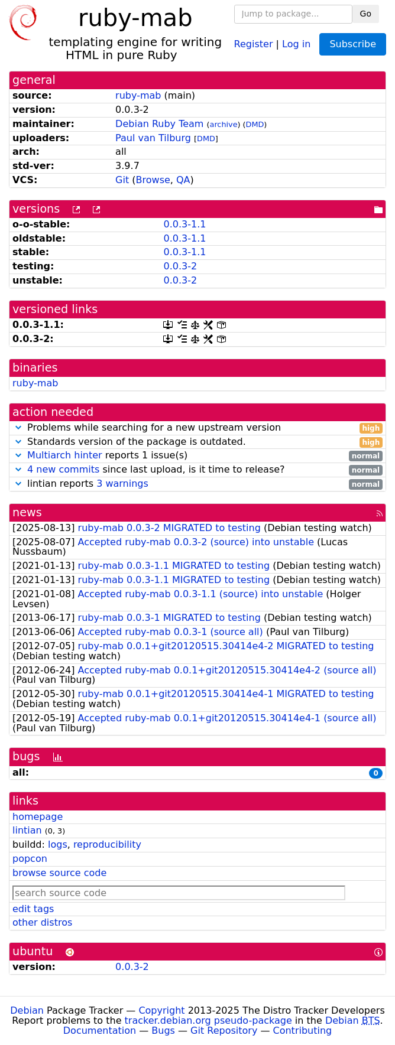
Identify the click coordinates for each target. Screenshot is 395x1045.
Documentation (99, 1030)
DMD (255, 124)
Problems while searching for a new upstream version (197, 428)
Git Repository (223, 1030)
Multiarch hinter (64, 455)
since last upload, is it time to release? (197, 470)
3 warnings (122, 483)
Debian (27, 1010)
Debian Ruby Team (159, 123)
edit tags (33, 908)
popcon (29, 858)
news (27, 512)
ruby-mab (138, 95)
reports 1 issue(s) (197, 456)
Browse (153, 179)
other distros (42, 922)
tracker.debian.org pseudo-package (208, 1020)
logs (57, 844)
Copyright (161, 1010)
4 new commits (63, 469)
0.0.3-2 (180, 266)
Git (122, 179)
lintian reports (197, 484)
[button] (18, 427)
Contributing (302, 1030)
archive (224, 124)
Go (365, 13)
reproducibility (107, 844)
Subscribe (352, 44)
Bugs (163, 1030)
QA (183, 179)
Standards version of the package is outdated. (197, 442)
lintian (27, 830)
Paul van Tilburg (153, 138)
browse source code (59, 872)
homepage (37, 816)
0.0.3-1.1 (184, 224)
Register (253, 43)
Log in (296, 43)
